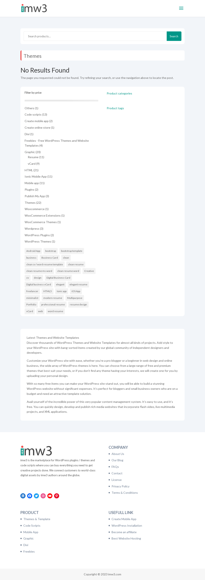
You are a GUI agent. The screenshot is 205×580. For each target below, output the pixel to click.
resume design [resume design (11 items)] (78, 304)
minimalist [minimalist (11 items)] (32, 297)
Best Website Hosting (126, 538)
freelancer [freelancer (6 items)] (32, 291)
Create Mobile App (124, 519)
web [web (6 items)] (40, 311)
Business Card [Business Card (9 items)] (49, 257)
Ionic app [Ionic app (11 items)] (62, 291)
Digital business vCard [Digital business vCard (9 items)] (38, 284)
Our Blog (117, 460)
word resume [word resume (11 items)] (55, 311)
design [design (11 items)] (37, 277)
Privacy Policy (120, 486)
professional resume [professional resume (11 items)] (53, 304)
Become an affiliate (124, 532)
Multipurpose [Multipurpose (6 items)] (74, 297)
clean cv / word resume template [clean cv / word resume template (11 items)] (44, 264)
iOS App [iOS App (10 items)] (76, 291)
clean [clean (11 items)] (66, 257)
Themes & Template (36, 519)
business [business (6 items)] (31, 257)
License (117, 480)
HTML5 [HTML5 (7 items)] (47, 291)
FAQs (115, 466)
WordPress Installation (127, 525)
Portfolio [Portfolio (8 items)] (31, 304)
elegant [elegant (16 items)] (60, 284)
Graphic (28, 538)
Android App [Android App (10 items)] (33, 250)
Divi (25, 545)
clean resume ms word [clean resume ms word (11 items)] (39, 270)
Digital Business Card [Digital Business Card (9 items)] (58, 277)
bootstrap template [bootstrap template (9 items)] (71, 250)
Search (174, 36)
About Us (118, 454)
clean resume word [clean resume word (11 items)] (68, 270)
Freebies (29, 551)
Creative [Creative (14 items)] (89, 270)
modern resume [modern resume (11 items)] (52, 297)
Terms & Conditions (125, 492)
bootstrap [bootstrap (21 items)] (50, 250)
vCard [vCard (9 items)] (29, 311)
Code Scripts (31, 525)
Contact (117, 473)
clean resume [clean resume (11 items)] (76, 264)
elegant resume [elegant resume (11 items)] (78, 284)
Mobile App (30, 532)
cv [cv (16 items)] (27, 277)
